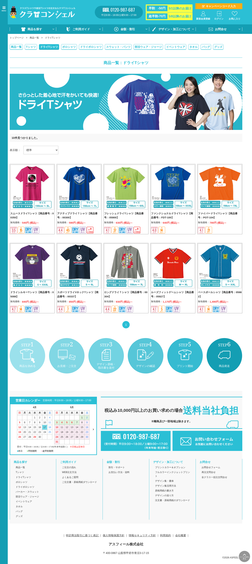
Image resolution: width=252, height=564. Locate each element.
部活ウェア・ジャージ (148, 46)
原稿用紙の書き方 (164, 495)
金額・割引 (128, 29)
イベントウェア (175, 46)
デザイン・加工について (174, 29)
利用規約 (165, 539)
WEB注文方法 (69, 477)
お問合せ (221, 29)
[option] (126, 102)
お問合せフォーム (211, 471)
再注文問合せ (209, 477)
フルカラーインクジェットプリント (172, 479)
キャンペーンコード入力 (221, 6)
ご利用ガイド (81, 29)
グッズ (218, 46)
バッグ (206, 46)
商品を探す (35, 29)
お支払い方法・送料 (119, 477)
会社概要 (180, 539)
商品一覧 (34, 37)
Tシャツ (31, 46)
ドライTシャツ (49, 46)
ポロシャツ (69, 46)
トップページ (17, 37)
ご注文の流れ (69, 471)
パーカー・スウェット (27, 496)
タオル (193, 46)
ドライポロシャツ (91, 46)
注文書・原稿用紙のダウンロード (172, 505)
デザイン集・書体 (164, 485)
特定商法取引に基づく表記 (82, 539)
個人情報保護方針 (113, 539)
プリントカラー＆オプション (170, 471)
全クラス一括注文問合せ (214, 481)
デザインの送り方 (164, 500)
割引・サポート (117, 471)
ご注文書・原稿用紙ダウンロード (79, 486)
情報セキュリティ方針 (142, 539)
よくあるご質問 (70, 481)
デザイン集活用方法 (165, 490)
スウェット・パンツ (118, 46)
